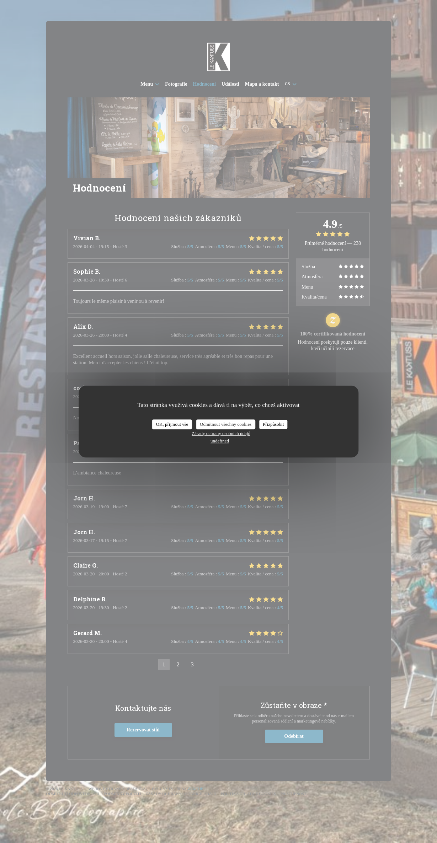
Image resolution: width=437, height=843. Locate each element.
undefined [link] (219, 441)
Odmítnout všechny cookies (225, 424)
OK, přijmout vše (172, 424)
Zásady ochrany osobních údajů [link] (221, 433)
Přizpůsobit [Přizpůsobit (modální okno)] (273, 424)
